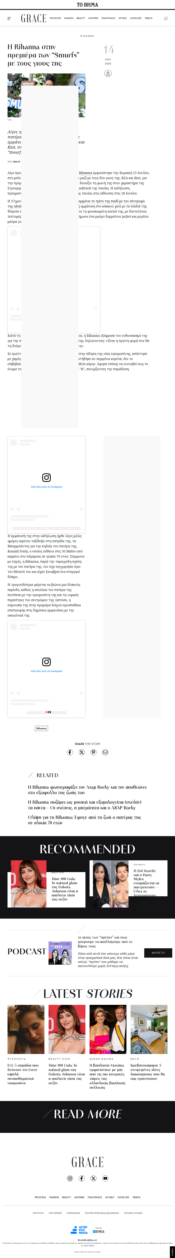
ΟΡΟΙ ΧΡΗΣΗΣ (55, 1213)
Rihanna (86, 173)
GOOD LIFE (136, 18)
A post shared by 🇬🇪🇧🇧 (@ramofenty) (46, 712)
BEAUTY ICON (58, 873)
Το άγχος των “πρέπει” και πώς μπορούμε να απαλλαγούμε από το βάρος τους (105, 942)
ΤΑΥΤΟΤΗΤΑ (38, 1213)
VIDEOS (148, 18)
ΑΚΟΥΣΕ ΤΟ (158, 953)
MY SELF (123, 18)
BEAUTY (81, 18)
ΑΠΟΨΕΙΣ (93, 18)
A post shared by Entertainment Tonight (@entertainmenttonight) (46, 527)
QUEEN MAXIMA (102, 1059)
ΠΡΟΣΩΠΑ (55, 18)
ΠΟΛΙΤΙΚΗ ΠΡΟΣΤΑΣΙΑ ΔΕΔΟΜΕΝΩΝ (102, 1213)
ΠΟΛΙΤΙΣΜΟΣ (108, 18)
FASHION (68, 18)
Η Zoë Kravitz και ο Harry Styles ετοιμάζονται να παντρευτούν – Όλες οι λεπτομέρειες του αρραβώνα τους (146, 887)
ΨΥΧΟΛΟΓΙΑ (17, 1059)
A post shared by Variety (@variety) (53, 327)
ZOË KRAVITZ (139, 865)
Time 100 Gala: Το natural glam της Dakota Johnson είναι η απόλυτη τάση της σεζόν (65, 889)
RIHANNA (87, 36)
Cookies (172, 1252)
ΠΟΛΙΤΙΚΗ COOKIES (133, 1213)
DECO (135, 1059)
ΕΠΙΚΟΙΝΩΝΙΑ (73, 1213)
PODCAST (27, 952)
